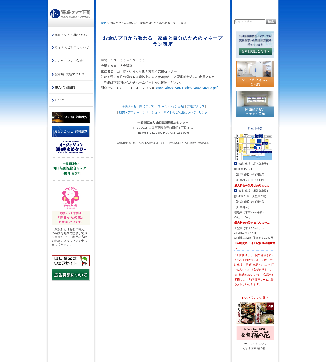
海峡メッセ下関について (138, 106)
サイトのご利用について (179, 112)
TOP (103, 23)
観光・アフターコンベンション (139, 112)
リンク (203, 112)
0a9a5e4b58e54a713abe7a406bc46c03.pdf (186, 88)
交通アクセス (196, 106)
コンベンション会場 (170, 106)
